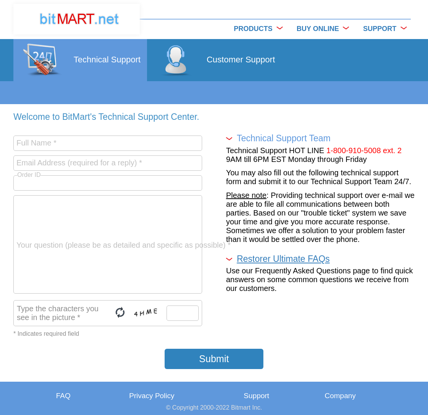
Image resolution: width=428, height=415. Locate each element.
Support (257, 396)
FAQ (63, 396)
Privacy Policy (151, 396)
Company (340, 396)
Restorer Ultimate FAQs (283, 259)
